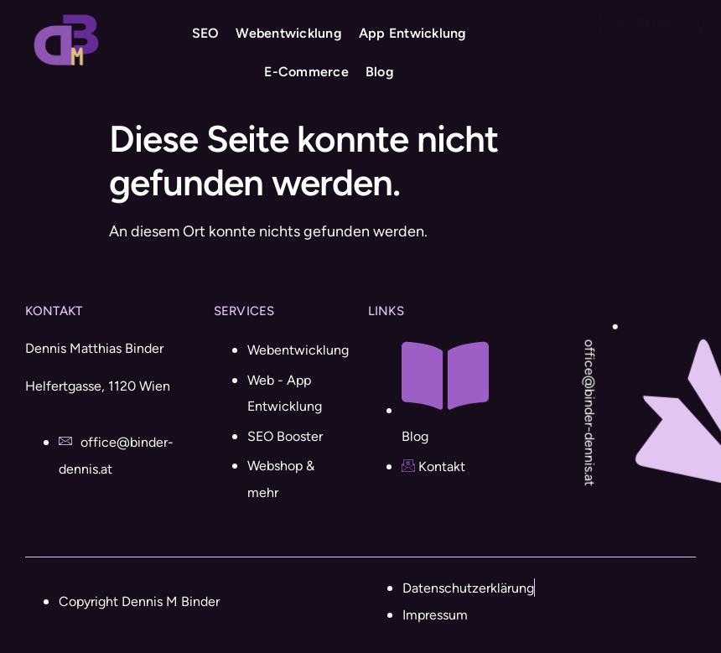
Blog (378, 72)
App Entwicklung (411, 33)
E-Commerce (305, 72)
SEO (204, 33)
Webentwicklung (288, 33)
